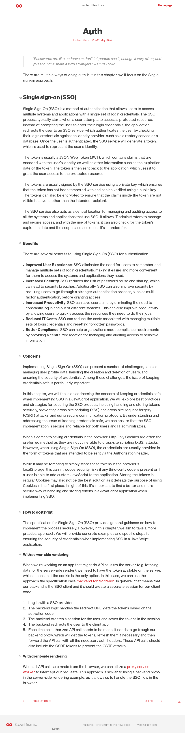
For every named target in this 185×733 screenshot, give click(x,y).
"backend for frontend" (95, 581)
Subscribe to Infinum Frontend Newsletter (106, 724)
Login (55, 728)
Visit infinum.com (147, 724)
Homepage (165, 5)
